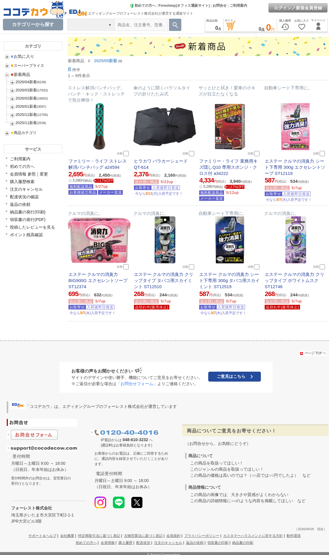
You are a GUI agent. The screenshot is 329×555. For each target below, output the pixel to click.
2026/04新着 (26, 82)
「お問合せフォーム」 (136, 383)
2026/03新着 (26, 90)
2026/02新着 (26, 98)
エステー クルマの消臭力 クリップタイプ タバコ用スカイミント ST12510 (163, 280)
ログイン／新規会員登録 (298, 8)
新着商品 (20, 74)
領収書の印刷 (217, 543)
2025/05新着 (105, 60)
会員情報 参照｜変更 (29, 174)
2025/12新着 (26, 114)
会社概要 (67, 536)
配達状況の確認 (24, 196)
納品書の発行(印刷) (27, 212)
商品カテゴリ (24, 133)
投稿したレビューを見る (32, 227)
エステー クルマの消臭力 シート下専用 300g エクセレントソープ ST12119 (295, 167)
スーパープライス (27, 65)
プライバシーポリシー (201, 536)
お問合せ (220, 6)
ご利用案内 (238, 6)
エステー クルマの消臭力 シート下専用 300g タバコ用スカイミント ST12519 (229, 280)
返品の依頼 (20, 204)
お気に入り (22, 56)
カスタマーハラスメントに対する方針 (253, 536)
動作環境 (294, 536)
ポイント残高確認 (26, 234)
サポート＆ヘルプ (42, 536)
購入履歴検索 (22, 181)
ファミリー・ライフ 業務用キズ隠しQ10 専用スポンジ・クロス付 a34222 (228, 167)
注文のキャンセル (26, 189)
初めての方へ (143, 6)
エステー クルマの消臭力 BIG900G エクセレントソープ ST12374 (98, 280)
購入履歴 (125, 543)
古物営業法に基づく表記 (143, 536)
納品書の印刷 (242, 543)
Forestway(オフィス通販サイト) (184, 6)
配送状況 (143, 543)
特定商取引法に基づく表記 (99, 536)
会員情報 (108, 543)
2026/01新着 (26, 106)
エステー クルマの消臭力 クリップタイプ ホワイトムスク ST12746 (294, 280)
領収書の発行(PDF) (27, 219)
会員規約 (173, 536)
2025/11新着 (26, 123)
